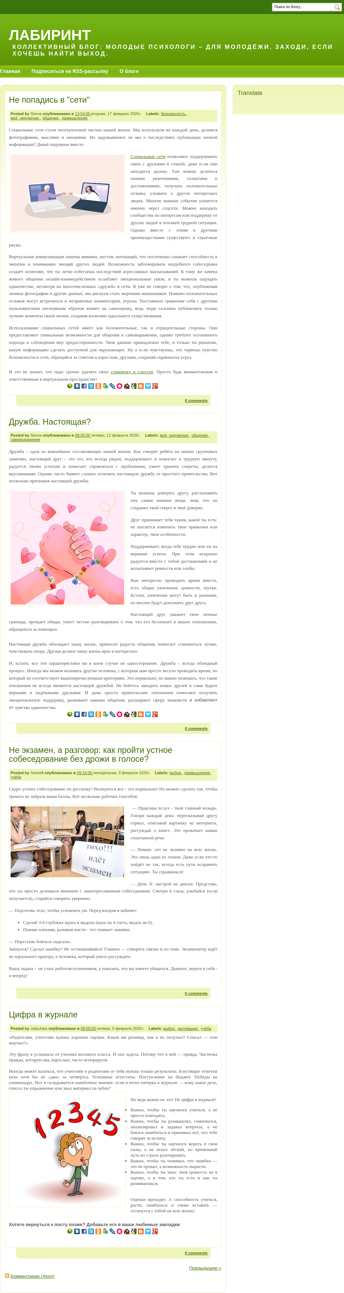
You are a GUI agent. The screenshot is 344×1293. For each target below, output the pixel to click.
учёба (16, 777)
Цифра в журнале (43, 1014)
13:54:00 (83, 114)
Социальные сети (148, 156)
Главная (10, 71)
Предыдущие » (205, 1268)
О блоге (129, 71)
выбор (176, 773)
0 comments (196, 400)
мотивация (188, 1028)
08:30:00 (83, 435)
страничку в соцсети (132, 371)
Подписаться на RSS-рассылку (70, 71)
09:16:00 (85, 773)
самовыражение (25, 439)
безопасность (173, 114)
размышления (74, 118)
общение (51, 118)
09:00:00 (89, 1028)
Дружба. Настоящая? (50, 421)
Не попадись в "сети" (49, 99)
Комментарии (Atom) (33, 1276)
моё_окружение (25, 118)
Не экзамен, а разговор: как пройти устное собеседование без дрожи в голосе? (90, 754)
